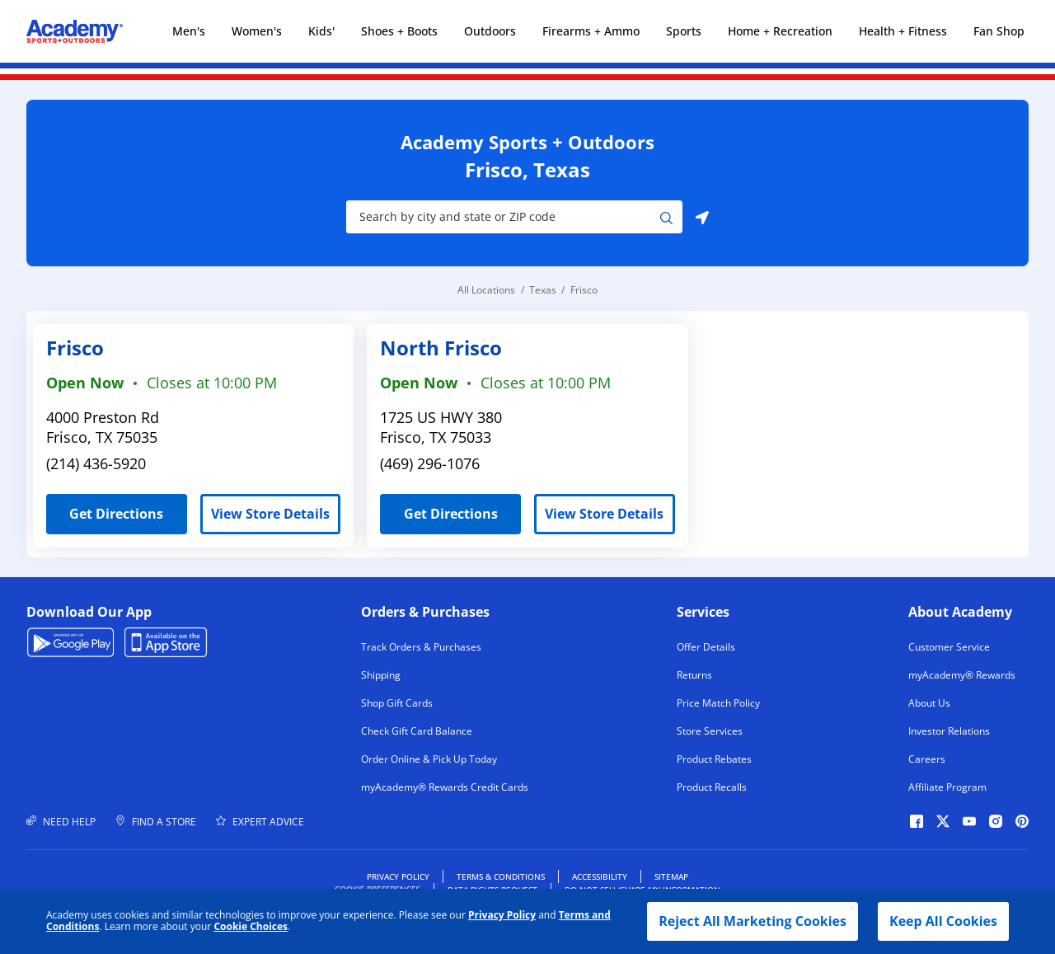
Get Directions (104, 508)
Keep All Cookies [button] (943, 921)
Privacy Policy (502, 915)
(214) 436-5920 (96, 463)
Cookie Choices (250, 927)
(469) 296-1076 (430, 463)
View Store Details (270, 514)
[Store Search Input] (503, 216)
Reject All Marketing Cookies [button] (752, 921)
